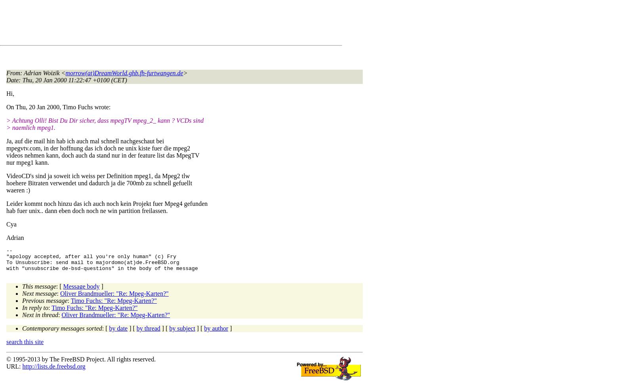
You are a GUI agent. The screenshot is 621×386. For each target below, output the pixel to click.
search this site (25, 346)
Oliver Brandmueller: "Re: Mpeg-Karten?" (114, 298)
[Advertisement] (150, 24)
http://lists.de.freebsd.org (53, 371)
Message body (81, 291)
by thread (148, 333)
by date (118, 333)
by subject (182, 333)
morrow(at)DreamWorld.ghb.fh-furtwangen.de (124, 73)
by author (216, 333)
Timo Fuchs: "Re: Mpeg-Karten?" (114, 305)
